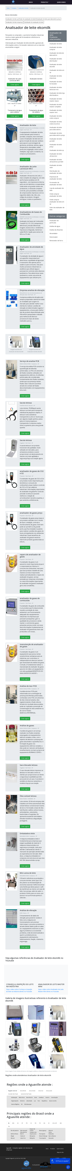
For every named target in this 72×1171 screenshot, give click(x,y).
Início (47, 1148)
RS (35, 1123)
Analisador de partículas (54, 222)
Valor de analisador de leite (27, 19)
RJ (8, 1123)
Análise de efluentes (56, 230)
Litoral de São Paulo (26, 1094)
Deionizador (54, 237)
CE (48, 1123)
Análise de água (55, 226)
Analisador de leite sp (12, 19)
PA (9, 1126)
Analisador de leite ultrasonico (56, 155)
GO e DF (54, 1123)
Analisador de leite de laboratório (57, 54)
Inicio (31, 2)
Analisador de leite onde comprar (56, 117)
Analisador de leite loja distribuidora (57, 94)
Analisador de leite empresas (14, 22)
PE (40, 1123)
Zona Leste (49, 1091)
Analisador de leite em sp (57, 71)
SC (31, 1123)
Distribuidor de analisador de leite (33, 22)
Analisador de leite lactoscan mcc (56, 88)
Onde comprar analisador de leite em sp (57, 202)
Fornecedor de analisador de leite (56, 183)
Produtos (44, 2)
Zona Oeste (32, 1091)
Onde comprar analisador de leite (56, 195)
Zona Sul (40, 1091)
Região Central (12, 1091)
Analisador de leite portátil (56, 140)
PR (26, 1123)
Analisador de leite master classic (56, 100)
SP (22, 1123)
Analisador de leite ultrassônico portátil (56, 161)
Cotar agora (15, 85)
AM (61, 1123)
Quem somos (61, 2)
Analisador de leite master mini (56, 111)
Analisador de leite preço (56, 146)
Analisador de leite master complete (56, 106)
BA (44, 1123)
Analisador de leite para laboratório (56, 128)
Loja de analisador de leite (57, 189)
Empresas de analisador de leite (56, 178)
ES (18, 1123)
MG (13, 1123)
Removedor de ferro (56, 241)
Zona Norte (23, 1091)
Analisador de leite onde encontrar (56, 123)
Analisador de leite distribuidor (56, 60)
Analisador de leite (56, 44)
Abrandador (54, 233)
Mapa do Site (60, 1152)
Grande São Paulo (13, 1094)
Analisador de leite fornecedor (56, 83)
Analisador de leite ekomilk (56, 65)
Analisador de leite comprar (56, 48)
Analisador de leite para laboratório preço (49, 19)
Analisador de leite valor (56, 166)
